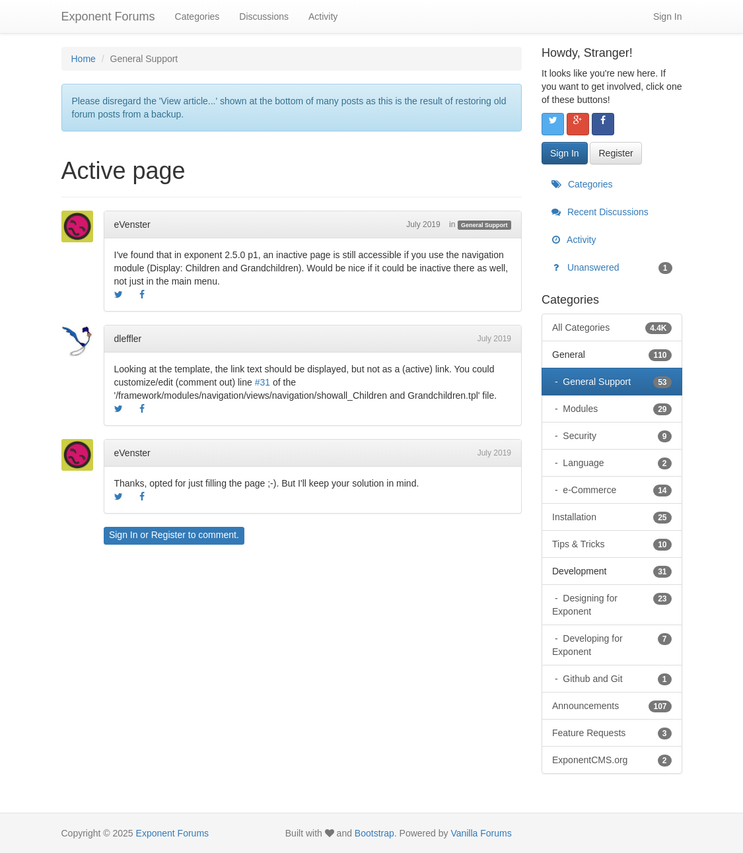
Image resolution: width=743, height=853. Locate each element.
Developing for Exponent (612, 644)
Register (168, 534)
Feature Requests (612, 732)
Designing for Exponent (612, 604)
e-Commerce (615, 489)
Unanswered (611, 267)
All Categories (612, 327)
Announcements (612, 705)
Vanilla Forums (480, 833)
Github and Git (615, 678)
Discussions (264, 16)
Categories (197, 16)
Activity (322, 16)
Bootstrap (374, 833)
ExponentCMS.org (612, 760)
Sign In (667, 16)
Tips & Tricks (612, 544)
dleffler (128, 338)
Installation (612, 517)
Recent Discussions (600, 212)
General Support (484, 225)
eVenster (132, 224)
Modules (615, 408)
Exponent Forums (108, 16)
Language (615, 462)
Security (615, 435)
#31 (262, 382)
